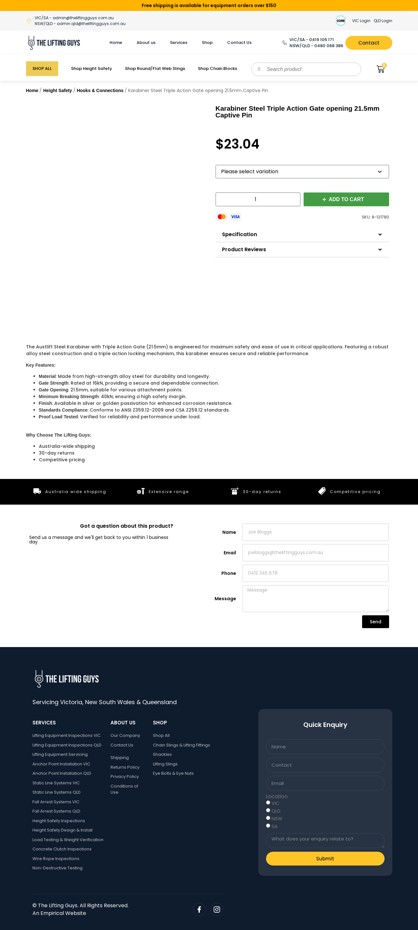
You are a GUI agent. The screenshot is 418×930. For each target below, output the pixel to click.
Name (229, 532)
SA (274, 826)
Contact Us (239, 42)
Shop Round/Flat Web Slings (155, 68)
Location (277, 796)
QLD (275, 810)
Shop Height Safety (91, 68)
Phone (228, 573)
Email (230, 552)
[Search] (259, 69)
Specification (239, 234)
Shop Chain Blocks (217, 68)
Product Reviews (244, 249)
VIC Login (361, 20)
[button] (302, 234)
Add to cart (346, 199)
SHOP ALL (42, 68)
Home (116, 42)
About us (146, 42)
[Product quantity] (258, 199)
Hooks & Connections (100, 90)
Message (225, 598)
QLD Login (383, 20)
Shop (207, 42)
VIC (275, 803)
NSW (276, 818)
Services (178, 42)
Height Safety (57, 90)
